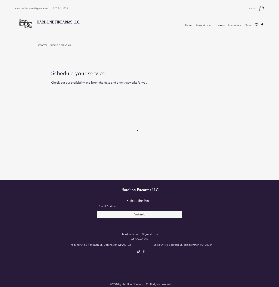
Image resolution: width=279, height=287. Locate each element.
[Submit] (139, 214)
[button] (261, 8)
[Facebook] (262, 25)
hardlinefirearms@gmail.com (31, 8)
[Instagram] (256, 25)
